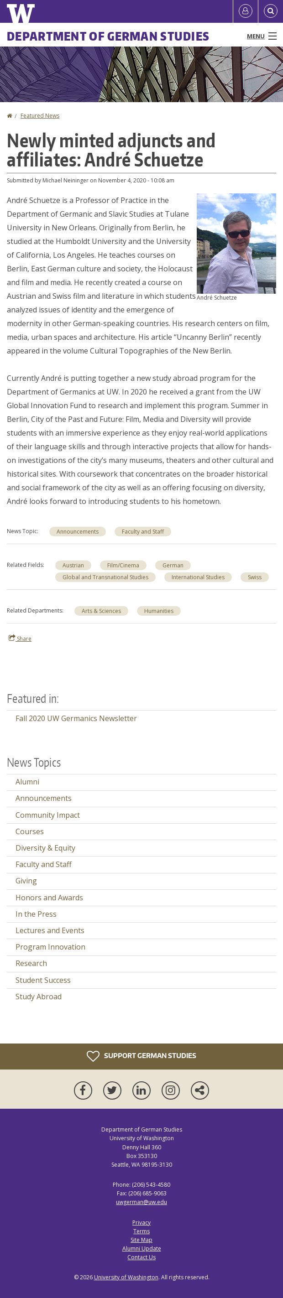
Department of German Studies (108, 36)
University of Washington (126, 1277)
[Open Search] (270, 11)
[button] (236, 243)
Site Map (141, 1240)
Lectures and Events (50, 930)
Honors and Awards (49, 898)
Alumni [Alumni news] (27, 782)
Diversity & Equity (45, 848)
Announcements (78, 531)
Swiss (255, 577)
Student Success (43, 980)
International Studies (198, 577)
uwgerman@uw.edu (141, 1202)
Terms (141, 1231)
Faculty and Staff (143, 531)
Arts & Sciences (101, 611)
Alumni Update (141, 1248)
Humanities (158, 611)
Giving (26, 881)
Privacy (141, 1222)
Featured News (40, 115)
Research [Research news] (31, 963)
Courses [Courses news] (30, 831)
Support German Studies (141, 1056)
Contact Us (141, 1257)
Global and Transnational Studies (105, 577)
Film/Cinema (123, 565)
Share (20, 638)
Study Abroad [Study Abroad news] (39, 997)
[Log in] (245, 11)
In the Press (36, 914)
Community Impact (48, 815)
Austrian (73, 565)
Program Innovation (50, 947)
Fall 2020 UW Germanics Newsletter (76, 718)
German (172, 565)
